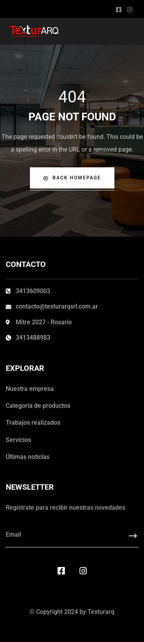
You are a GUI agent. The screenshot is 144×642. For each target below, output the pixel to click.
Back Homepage (72, 178)
